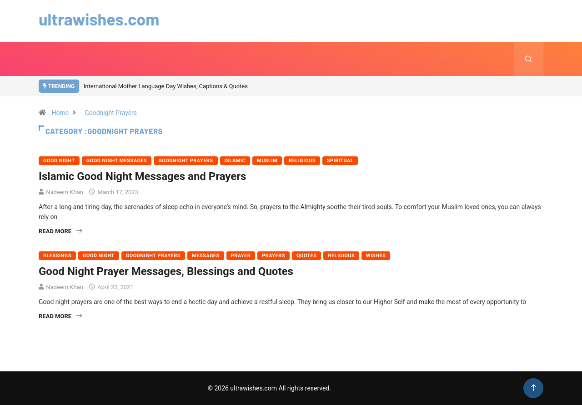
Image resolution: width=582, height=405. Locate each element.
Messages (206, 256)
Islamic (235, 161)
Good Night (59, 161)
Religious (302, 161)
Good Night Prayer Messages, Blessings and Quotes (166, 271)
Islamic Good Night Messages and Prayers (142, 176)
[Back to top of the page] (533, 388)
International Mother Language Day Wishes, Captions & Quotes (166, 86)
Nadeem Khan (64, 192)
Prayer (241, 256)
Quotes (306, 256)
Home (60, 112)
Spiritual (340, 161)
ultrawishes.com (99, 19)
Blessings (57, 256)
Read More (60, 231)
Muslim (267, 161)
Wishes (376, 256)
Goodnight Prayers (111, 112)
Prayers (273, 256)
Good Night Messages (116, 161)
